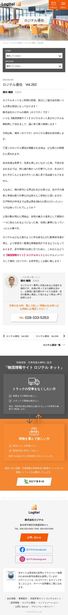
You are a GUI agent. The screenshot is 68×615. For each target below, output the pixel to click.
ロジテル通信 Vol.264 (47, 336)
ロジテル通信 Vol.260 (17, 336)
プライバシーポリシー (42, 606)
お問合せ (53, 7)
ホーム (5, 43)
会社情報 (11, 598)
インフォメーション (48, 602)
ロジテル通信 (16, 43)
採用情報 (15, 602)
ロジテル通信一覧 (52, 345)
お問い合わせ (34, 537)
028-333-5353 (34, 317)
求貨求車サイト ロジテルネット (45, 598)
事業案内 (22, 598)
